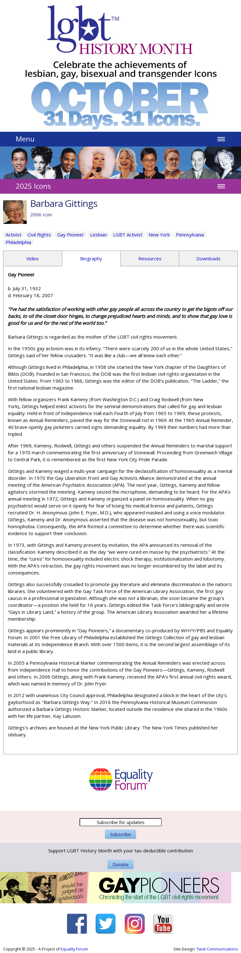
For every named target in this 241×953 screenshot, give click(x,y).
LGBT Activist (127, 234)
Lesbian (98, 234)
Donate (120, 864)
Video (32, 258)
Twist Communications (217, 949)
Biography (91, 258)
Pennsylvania (190, 234)
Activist (13, 234)
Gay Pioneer (70, 234)
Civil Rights (39, 234)
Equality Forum (74, 949)
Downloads (208, 258)
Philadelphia (18, 242)
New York (159, 234)
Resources (150, 258)
